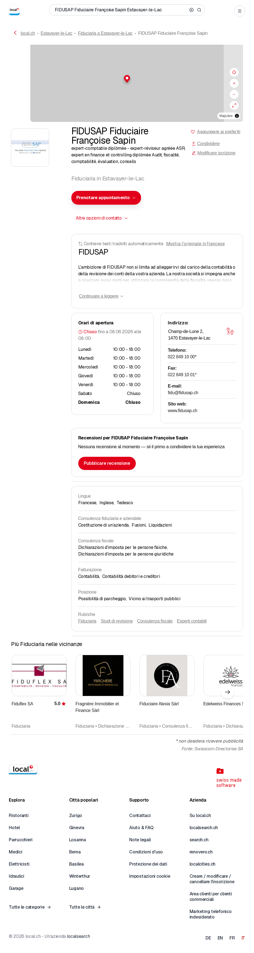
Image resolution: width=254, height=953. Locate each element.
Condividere (205, 143)
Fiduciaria (87, 621)
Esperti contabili (192, 621)
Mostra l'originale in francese (195, 244)
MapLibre (226, 116)
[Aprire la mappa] (230, 331)
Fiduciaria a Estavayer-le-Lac (105, 33)
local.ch (28, 33)
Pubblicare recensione (107, 463)
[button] (127, 78)
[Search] (199, 10)
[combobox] (106, 198)
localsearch (78, 936)
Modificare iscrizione (213, 153)
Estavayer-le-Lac (56, 33)
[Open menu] (239, 11)
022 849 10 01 (182, 374)
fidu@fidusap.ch (183, 392)
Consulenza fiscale (155, 621)
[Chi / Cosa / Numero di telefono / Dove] (121, 10)
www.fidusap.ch (182, 410)
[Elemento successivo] (227, 692)
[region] (127, 83)
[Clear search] (191, 10)
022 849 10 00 (182, 356)
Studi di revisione (117, 621)
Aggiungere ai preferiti (218, 132)
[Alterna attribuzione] (237, 116)
